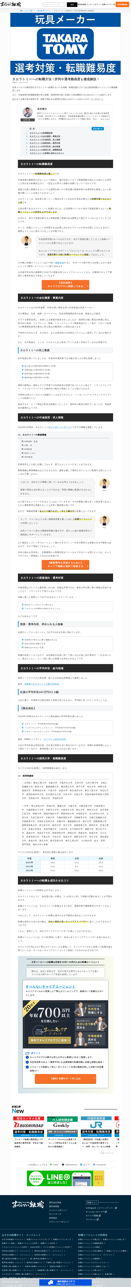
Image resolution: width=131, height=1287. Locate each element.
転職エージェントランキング (38, 1239)
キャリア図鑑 (93, 1215)
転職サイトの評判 (48, 1243)
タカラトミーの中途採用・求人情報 (45, 139)
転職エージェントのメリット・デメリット (95, 1255)
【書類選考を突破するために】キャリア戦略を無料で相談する (65, 564)
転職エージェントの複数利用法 (90, 1243)
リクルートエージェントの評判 (14, 1247)
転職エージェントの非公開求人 (90, 1251)
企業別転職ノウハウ (43, 10)
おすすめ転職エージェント (12, 1239)
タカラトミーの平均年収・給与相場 (45, 146)
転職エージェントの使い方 (114, 1239)
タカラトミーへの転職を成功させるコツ (47, 153)
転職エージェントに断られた (89, 1270)
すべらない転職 (27, 10)
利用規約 (53, 1218)
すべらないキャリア (96, 1212)
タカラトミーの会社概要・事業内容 (45, 136)
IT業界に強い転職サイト (11, 1266)
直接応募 (108, 1274)
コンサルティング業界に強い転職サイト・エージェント (24, 1274)
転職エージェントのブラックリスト (92, 1262)
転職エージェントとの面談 (89, 1247)
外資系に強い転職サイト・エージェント (18, 1270)
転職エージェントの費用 (116, 1251)
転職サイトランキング (62, 1239)
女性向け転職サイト (58, 1266)
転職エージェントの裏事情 (89, 1258)
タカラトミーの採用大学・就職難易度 (46, 150)
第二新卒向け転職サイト (40, 1258)
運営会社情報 (55, 1202)
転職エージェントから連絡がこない (92, 1266)
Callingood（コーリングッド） (101, 1208)
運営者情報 (82, 4)
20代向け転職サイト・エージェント (16, 1251)
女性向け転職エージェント (35, 1266)
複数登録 (59, 262)
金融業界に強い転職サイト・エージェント (54, 1270)
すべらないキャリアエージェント (50, 986)
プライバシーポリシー (59, 1222)
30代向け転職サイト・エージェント (48, 1251)
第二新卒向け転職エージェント (14, 1258)
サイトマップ (55, 1214)
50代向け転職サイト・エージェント (48, 1255)
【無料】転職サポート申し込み (65, 1078)
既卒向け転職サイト (35, 1262)
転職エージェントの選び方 (89, 1239)
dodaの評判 (35, 1247)
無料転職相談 (122, 4)
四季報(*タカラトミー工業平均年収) (41, 684)
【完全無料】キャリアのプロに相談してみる (65, 284)
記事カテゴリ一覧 (108, 4)
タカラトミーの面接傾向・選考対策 (45, 143)
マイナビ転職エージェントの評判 (56, 1247)
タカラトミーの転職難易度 (41, 133)
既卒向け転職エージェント (12, 1262)
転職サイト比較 (8, 1243)
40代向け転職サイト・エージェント (16, 1255)
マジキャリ (92, 1219)
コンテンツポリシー (93, 4)
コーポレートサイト (60, 427)
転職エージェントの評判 (27, 1243)
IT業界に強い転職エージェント (58, 1262)
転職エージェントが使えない (89, 1274)
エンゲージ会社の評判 (55, 739)
